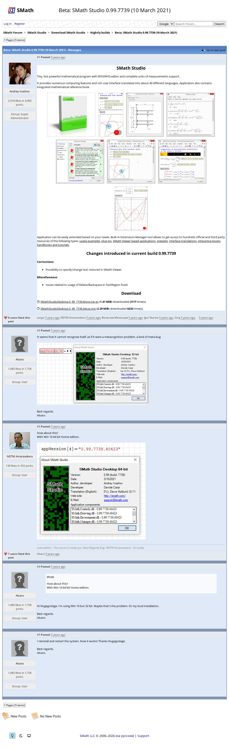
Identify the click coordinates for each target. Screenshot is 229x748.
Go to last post (216, 50)
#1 (38, 57)
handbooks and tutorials (53, 245)
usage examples (89, 241)
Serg (177, 317)
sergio (41, 317)
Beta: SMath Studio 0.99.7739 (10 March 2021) (146, 32)
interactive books (209, 241)
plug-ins (106, 241)
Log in (8, 24)
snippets (162, 241)
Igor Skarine (151, 317)
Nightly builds (100, 32)
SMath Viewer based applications (134, 241)
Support (143, 736)
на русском (125, 736)
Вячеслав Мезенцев (115, 317)
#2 (38, 330)
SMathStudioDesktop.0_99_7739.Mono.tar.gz (69, 302)
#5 (38, 635)
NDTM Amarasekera (73, 317)
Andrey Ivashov (20, 91)
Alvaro (20, 359)
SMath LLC (87, 736)
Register (19, 24)
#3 (38, 426)
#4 (38, 566)
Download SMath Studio (68, 32)
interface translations (183, 241)
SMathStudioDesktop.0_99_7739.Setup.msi (68, 309)
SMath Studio (36, 32)
